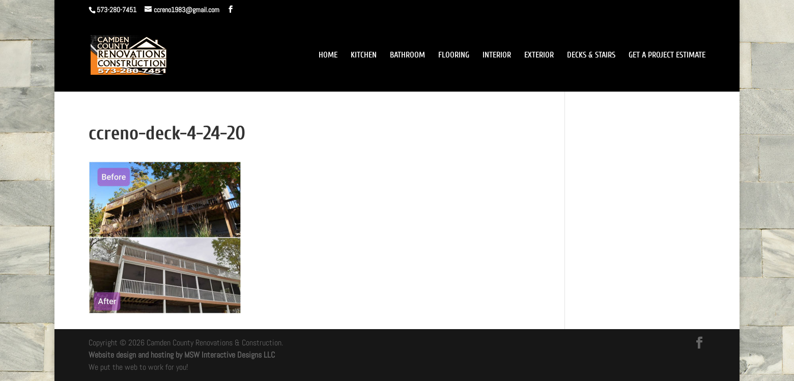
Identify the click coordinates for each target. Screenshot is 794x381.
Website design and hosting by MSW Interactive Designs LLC (182, 354)
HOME (328, 55)
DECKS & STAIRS (591, 55)
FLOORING (453, 55)
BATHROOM (407, 55)
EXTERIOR (539, 55)
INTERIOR (497, 55)
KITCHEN (364, 55)
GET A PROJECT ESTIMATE (667, 55)
